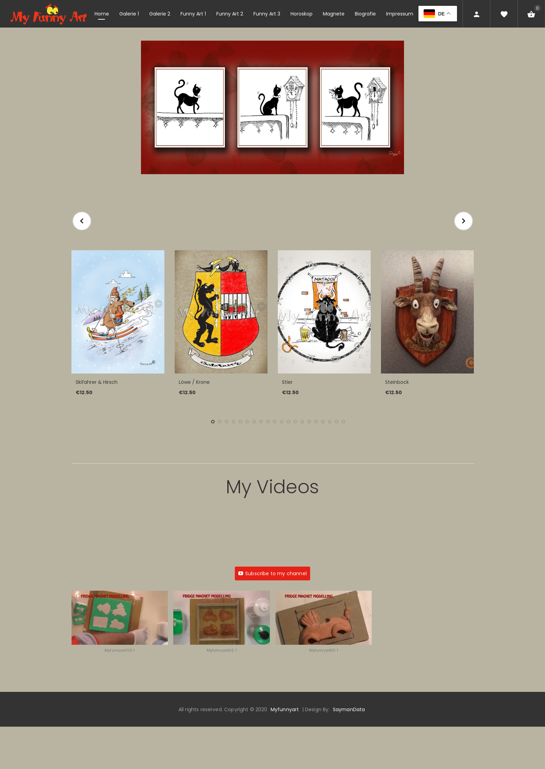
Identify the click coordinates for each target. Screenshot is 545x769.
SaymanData (349, 709)
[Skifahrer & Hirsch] (118, 311)
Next (463, 221)
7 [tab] (254, 421)
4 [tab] (233, 421)
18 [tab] (329, 421)
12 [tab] (288, 421)
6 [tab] (247, 421)
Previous (81, 221)
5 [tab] (240, 421)
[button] (120, 625)
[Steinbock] (427, 311)
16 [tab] (316, 421)
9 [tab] (268, 421)
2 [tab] (219, 421)
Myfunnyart (285, 709)
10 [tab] (274, 421)
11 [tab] (281, 421)
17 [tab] (323, 421)
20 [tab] (343, 421)
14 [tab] (302, 421)
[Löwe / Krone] (221, 311)
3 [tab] (226, 421)
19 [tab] (336, 421)
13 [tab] (295, 421)
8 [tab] (261, 421)
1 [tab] (213, 421)
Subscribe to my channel (272, 573)
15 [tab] (309, 421)
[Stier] (324, 311)
